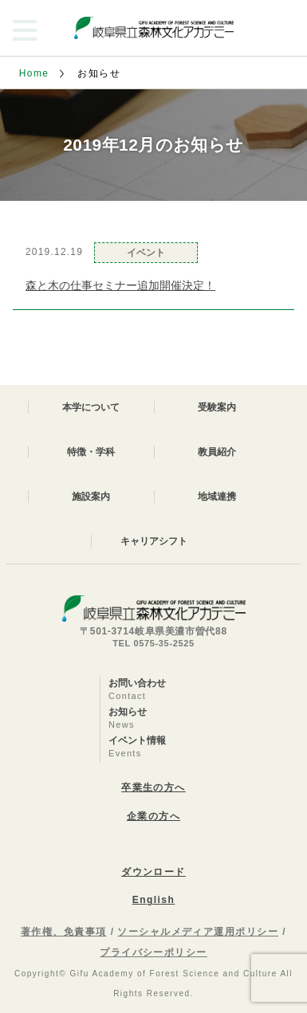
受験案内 (217, 407)
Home (34, 73)
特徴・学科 (91, 451)
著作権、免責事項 (64, 931)
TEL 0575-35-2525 (153, 643)
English (153, 899)
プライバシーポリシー (153, 952)
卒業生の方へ (153, 787)
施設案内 (91, 496)
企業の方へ (153, 816)
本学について (91, 407)
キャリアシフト (153, 541)
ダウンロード (153, 872)
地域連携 (217, 496)
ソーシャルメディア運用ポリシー (197, 931)
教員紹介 (217, 451)
